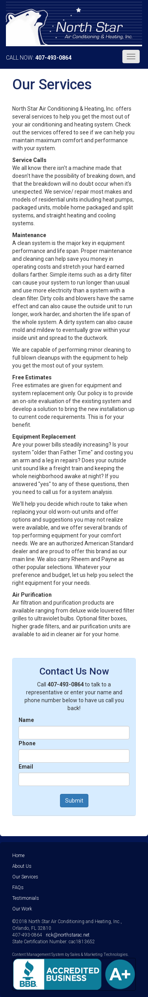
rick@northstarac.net (68, 935)
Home (18, 855)
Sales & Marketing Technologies (99, 954)
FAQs (18, 887)
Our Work (22, 909)
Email (26, 766)
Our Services (25, 877)
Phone (27, 743)
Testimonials (25, 898)
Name (26, 720)
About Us (22, 866)
